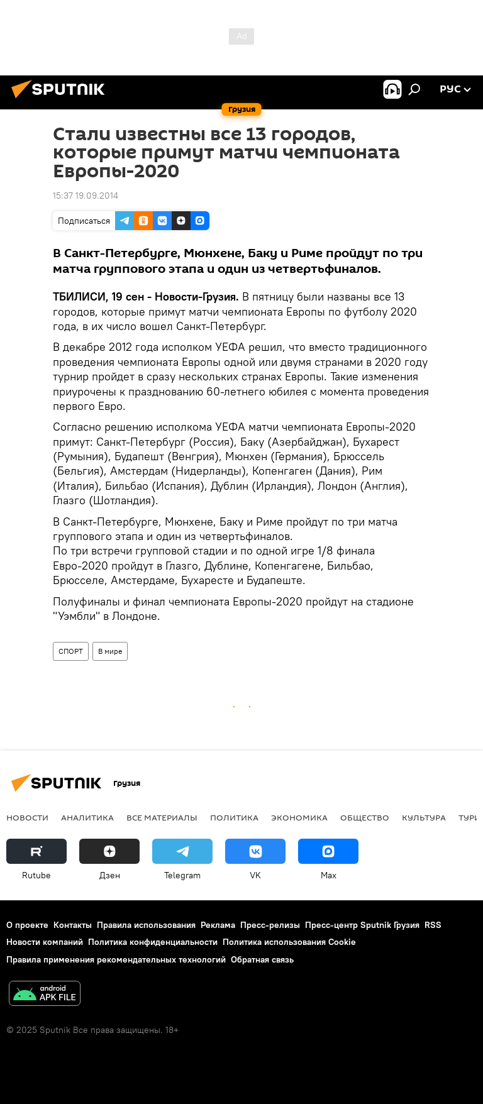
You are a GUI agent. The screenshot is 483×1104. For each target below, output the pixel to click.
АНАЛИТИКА (87, 817)
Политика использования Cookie (289, 941)
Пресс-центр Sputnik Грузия (362, 924)
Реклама (218, 924)
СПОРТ (70, 651)
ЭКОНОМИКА (299, 817)
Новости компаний (44, 941)
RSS (433, 924)
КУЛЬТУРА (424, 817)
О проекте (27, 924)
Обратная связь (262, 959)
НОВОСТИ (27, 817)
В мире (110, 651)
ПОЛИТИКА (234, 817)
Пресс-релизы (270, 924)
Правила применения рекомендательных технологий (116, 959)
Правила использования (146, 924)
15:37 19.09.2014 (85, 195)
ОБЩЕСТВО (364, 817)
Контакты (72, 924)
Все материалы (161, 817)
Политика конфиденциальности (153, 941)
